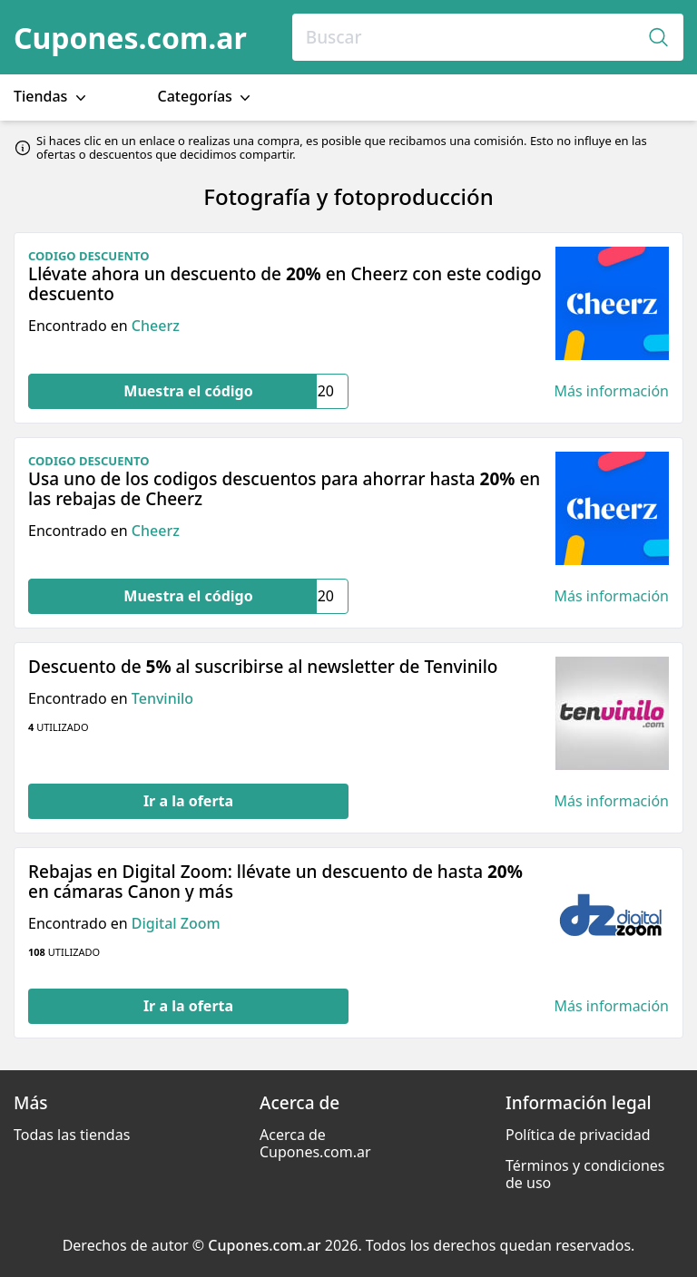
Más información (612, 391)
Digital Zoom (176, 923)
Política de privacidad (578, 1135)
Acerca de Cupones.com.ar (315, 1143)
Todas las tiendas (72, 1135)
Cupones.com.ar (130, 37)
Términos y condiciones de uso (585, 1174)
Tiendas (52, 96)
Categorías (206, 96)
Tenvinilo (162, 698)
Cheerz (156, 326)
